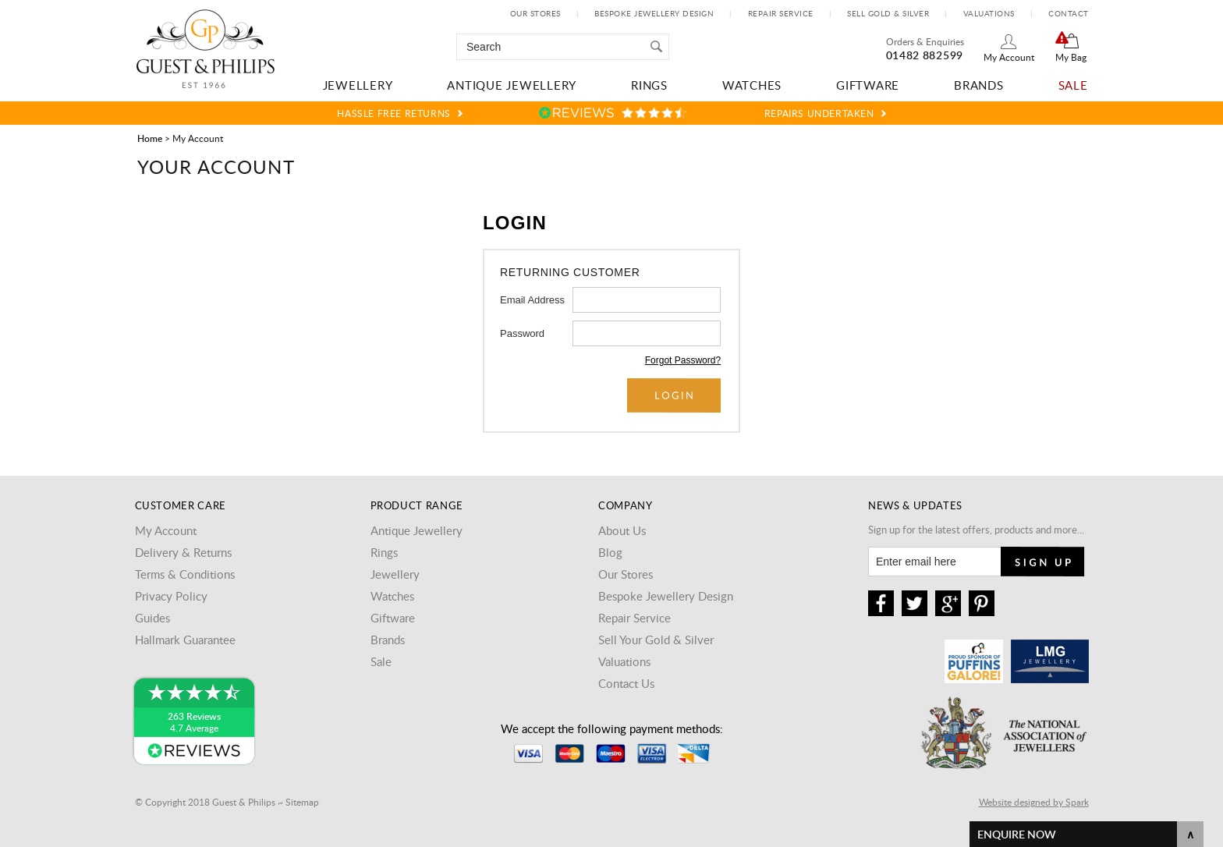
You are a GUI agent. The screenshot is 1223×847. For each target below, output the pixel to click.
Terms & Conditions (185, 574)
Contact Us (626, 683)
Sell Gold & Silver (888, 13)
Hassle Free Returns (393, 113)
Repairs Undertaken (819, 113)
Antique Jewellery (511, 85)
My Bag (1071, 57)
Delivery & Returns (183, 552)
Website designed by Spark (1034, 802)
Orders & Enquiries (925, 41)
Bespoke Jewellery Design (654, 13)
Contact (1068, 13)
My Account (1009, 57)
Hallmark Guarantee (185, 639)
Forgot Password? (683, 360)
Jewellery (358, 85)
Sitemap (302, 802)
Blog (610, 552)
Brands (979, 85)
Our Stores (535, 13)
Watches (752, 85)
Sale (1073, 85)
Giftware (867, 85)
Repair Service (781, 13)
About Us (622, 530)
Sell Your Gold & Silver (656, 639)
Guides (152, 618)
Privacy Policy (171, 596)
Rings (649, 85)
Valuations (989, 13)
